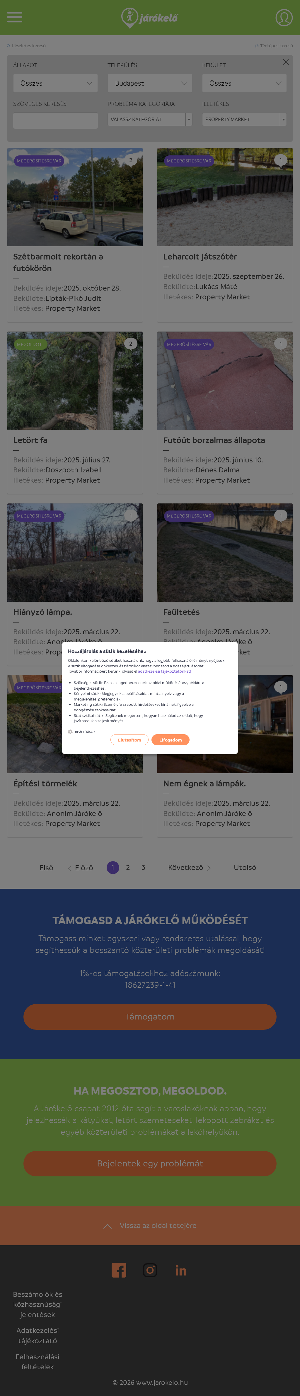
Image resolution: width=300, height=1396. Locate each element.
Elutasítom (129, 740)
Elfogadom (170, 740)
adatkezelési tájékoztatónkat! (164, 671)
